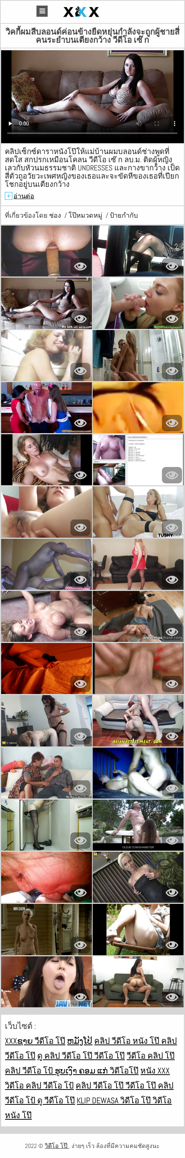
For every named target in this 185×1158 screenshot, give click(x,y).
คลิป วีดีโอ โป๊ (100, 1085)
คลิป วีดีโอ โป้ (30, 1070)
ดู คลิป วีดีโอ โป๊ (65, 1055)
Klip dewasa (98, 1100)
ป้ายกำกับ (124, 215)
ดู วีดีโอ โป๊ (56, 1100)
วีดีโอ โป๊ (50, 1041)
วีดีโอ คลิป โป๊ (151, 1055)
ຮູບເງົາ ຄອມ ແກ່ (82, 1070)
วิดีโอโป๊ (124, 1070)
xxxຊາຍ (20, 1041)
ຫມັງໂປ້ (79, 1041)
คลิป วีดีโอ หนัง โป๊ (127, 1041)
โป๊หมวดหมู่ (86, 215)
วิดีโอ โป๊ (136, 1100)
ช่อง (56, 215)
